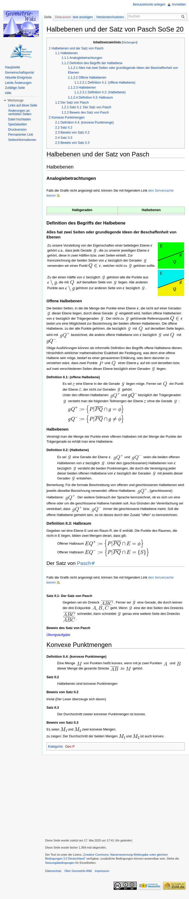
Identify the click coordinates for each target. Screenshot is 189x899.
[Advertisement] (115, 796)
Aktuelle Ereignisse (18, 77)
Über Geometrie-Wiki (78, 870)
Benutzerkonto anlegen (149, 4)
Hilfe (8, 93)
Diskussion (63, 17)
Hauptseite (12, 67)
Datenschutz (53, 870)
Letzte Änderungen (18, 83)
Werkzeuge (15, 100)
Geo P (70, 746)
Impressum (102, 870)
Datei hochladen (19, 119)
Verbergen (129, 42)
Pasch (84, 563)
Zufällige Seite (15, 88)
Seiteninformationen (22, 140)
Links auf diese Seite (22, 105)
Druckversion (17, 129)
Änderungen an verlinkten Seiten (20, 112)
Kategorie (55, 746)
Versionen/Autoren (110, 17)
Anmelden (179, 4)
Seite (47, 17)
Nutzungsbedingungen (60, 862)
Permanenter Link (20, 134)
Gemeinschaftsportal (19, 72)
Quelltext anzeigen (79, 17)
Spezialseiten (17, 124)
